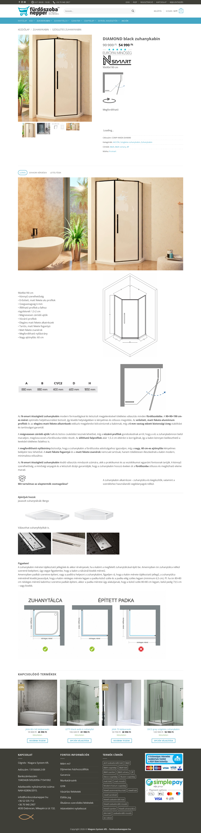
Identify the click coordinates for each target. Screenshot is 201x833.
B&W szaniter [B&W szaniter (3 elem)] (109, 772)
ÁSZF (135, 2)
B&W (112, 146)
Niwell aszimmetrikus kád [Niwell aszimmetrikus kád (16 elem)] (114, 790)
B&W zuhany (120, 146)
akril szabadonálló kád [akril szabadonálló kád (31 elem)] (113, 763)
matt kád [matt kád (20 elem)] (107, 781)
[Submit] (132, 11)
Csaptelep (90, 20)
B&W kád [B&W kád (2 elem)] (123, 767)
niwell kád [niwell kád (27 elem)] (132, 790)
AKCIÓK (125, 20)
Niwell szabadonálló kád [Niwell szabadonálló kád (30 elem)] (114, 799)
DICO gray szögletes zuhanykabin (163, 729)
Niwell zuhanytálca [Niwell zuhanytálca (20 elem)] (127, 808)
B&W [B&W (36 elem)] (127, 763)
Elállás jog (65, 797)
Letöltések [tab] (55, 172)
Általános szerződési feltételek (76, 802)
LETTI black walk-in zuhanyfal (79, 729)
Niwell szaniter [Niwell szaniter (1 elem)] (110, 808)
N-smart (112, 151)
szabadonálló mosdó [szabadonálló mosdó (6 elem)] (122, 813)
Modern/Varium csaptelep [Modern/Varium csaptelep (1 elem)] (115, 785)
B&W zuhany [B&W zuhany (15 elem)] (123, 772)
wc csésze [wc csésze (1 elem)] (108, 817)
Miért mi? (65, 763)
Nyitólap (22, 20)
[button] (158, 11)
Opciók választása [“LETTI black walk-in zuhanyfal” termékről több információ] (79, 741)
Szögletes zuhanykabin (66, 29)
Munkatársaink (68, 780)
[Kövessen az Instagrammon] (22, 2)
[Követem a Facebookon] (19, 2)
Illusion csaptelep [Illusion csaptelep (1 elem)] (127, 776)
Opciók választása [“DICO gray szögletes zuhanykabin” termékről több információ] (163, 741)
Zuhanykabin (44, 20)
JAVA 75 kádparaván (121, 729)
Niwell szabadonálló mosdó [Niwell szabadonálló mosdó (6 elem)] (115, 804)
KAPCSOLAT (161, 2)
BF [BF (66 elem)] (133, 772)
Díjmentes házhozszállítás (74, 769)
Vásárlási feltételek (70, 791)
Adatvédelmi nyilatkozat (73, 808)
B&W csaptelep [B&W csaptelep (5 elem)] (110, 767)
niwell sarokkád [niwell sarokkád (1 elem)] (110, 795)
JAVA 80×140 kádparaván (37, 729)
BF (128, 146)
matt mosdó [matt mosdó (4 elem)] (119, 781)
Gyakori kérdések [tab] (38, 172)
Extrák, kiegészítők (109, 20)
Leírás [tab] (23, 172)
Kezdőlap (24, 29)
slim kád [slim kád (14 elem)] (107, 813)
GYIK (128, 2)
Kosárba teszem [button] (37, 741)
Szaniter (76, 20)
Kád (32, 20)
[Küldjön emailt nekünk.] (25, 2)
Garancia (65, 774)
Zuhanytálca (61, 20)
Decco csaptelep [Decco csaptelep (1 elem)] (111, 776)
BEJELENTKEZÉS (176, 2)
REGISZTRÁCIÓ (146, 2)
